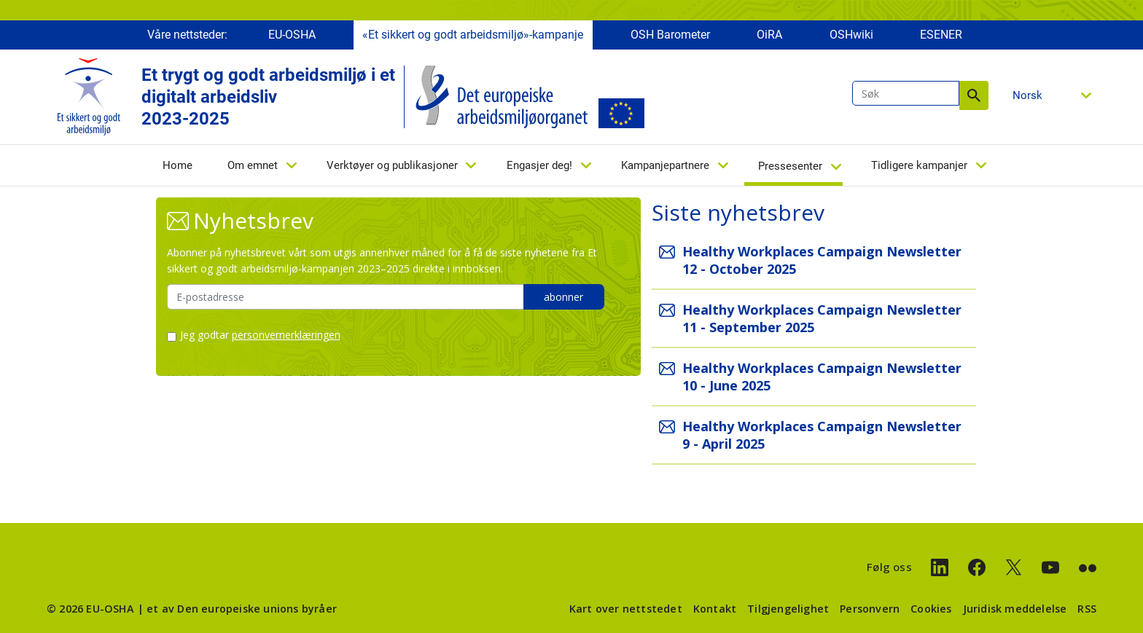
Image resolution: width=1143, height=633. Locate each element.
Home (177, 165)
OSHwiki (851, 35)
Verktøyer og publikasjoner (392, 165)
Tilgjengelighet (788, 609)
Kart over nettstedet (625, 609)
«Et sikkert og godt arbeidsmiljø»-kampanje (472, 35)
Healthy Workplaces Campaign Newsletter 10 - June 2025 (821, 376)
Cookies (930, 609)
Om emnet (252, 165)
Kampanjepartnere (665, 165)
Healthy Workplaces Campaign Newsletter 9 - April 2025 (821, 434)
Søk (973, 95)
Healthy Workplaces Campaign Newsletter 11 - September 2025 (821, 318)
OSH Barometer (670, 35)
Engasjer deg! (539, 165)
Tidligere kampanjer (919, 165)
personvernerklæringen (286, 335)
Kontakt (714, 609)
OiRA (769, 35)
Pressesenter (790, 166)
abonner (563, 297)
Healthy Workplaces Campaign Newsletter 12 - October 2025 (821, 260)
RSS (1086, 609)
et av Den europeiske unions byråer (242, 609)
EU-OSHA (292, 35)
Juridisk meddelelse (1015, 609)
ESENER (941, 35)
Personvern (870, 609)
